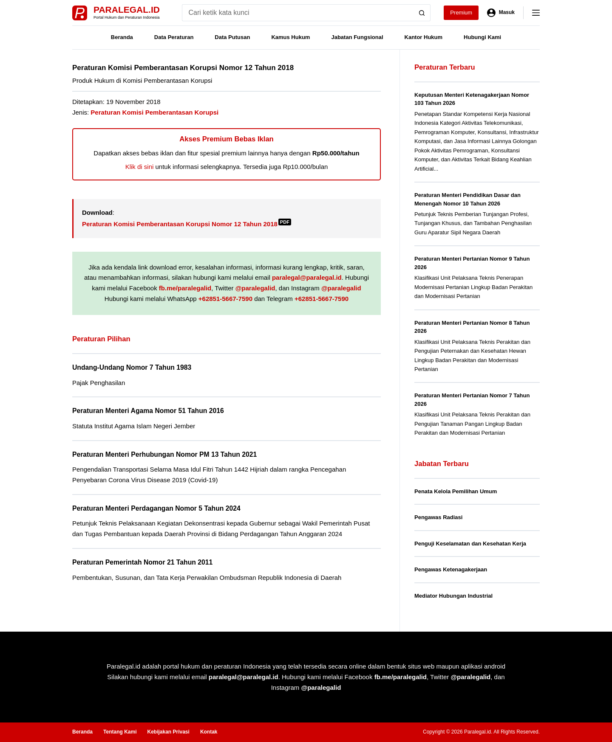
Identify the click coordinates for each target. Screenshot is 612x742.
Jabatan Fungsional (357, 37)
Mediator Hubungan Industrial (453, 596)
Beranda (122, 37)
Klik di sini (139, 166)
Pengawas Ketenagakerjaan (450, 569)
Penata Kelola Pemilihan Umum (455, 491)
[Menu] (536, 13)
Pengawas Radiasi (438, 517)
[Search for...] (298, 12)
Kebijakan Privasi (168, 732)
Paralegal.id (127, 9)
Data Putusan (232, 37)
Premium (461, 12)
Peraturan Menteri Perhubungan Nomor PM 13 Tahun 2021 (164, 454)
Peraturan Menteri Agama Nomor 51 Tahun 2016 (148, 410)
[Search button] (422, 12)
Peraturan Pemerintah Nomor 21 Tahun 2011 (142, 562)
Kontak (209, 732)
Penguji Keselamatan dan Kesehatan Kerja (470, 543)
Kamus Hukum (290, 37)
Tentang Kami (119, 732)
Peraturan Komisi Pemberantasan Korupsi (154, 112)
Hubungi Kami (482, 37)
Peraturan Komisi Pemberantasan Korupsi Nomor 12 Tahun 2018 (186, 224)
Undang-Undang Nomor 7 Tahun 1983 (131, 367)
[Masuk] (501, 12)
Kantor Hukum (424, 37)
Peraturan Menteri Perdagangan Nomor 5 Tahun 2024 (156, 508)
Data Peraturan (173, 37)
